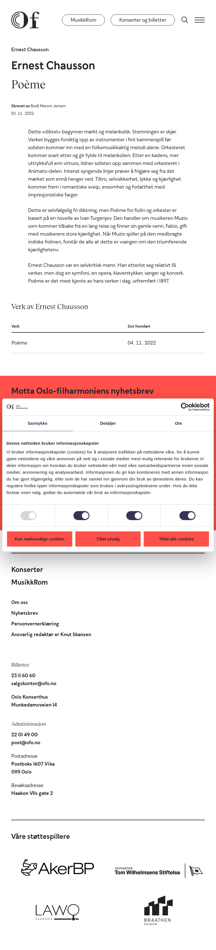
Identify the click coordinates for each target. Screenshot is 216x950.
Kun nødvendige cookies (40, 539)
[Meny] (200, 20)
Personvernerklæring (35, 624)
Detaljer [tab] (108, 423)
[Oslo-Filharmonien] (25, 20)
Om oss (19, 602)
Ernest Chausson (30, 49)
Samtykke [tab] (38, 423)
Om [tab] (178, 423)
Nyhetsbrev (24, 613)
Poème (19, 343)
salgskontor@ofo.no (33, 683)
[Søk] (185, 20)
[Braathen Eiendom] (158, 911)
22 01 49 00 (24, 734)
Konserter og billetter (142, 20)
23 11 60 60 (23, 675)
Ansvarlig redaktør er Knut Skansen (51, 634)
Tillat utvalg (108, 539)
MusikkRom (83, 20)
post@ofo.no (25, 742)
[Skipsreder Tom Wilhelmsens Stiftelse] (158, 870)
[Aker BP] (57, 870)
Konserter (27, 569)
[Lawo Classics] (57, 911)
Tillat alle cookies (176, 539)
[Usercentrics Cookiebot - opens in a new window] (185, 407)
